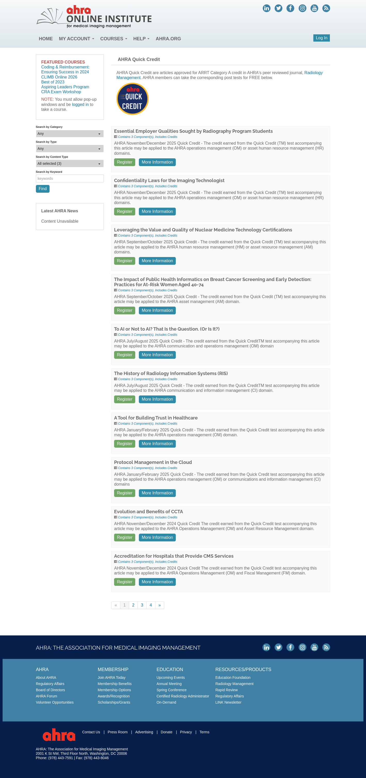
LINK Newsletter (228, 702)
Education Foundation (232, 677)
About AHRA (46, 677)
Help (141, 38)
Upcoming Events (170, 677)
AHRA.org (168, 38)
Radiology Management (234, 684)
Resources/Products (243, 669)
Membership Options (114, 690)
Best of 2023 (53, 82)
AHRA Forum (46, 696)
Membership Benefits (115, 684)
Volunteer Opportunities (55, 702)
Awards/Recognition (114, 696)
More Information (157, 162)
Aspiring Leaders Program (65, 87)
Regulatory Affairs (50, 684)
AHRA (42, 669)
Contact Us (91, 732)
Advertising (144, 732)
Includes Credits (166, 137)
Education (169, 669)
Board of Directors (50, 690)
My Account (76, 38)
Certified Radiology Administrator (182, 696)
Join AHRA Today (111, 677)
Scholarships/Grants (114, 702)
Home (46, 38)
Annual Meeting (168, 684)
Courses (113, 38)
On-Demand (166, 702)
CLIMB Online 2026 (59, 77)
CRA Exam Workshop (61, 92)
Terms (204, 732)
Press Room (118, 732)
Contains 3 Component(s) (136, 137)
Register (124, 162)
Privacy (186, 732)
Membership (113, 669)
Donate (166, 732)
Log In (321, 38)
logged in (80, 104)
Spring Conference (171, 690)
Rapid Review (226, 690)
